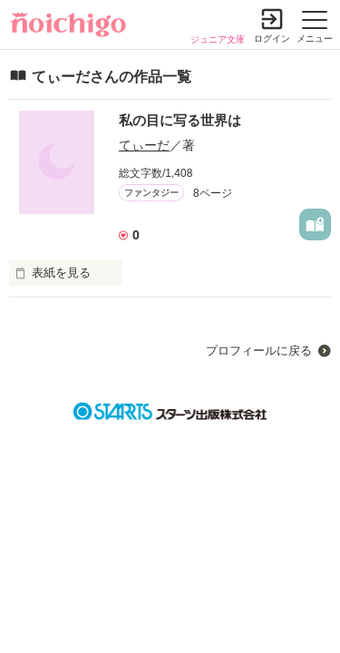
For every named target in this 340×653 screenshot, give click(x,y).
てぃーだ (144, 145)
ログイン (272, 39)
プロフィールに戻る (259, 350)
